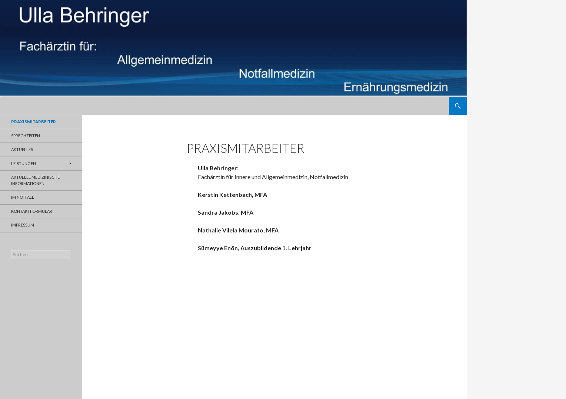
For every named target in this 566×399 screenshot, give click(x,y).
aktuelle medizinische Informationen (35, 180)
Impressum (22, 224)
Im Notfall (22, 197)
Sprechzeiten (25, 135)
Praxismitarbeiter (33, 121)
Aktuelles (22, 149)
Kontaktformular (31, 211)
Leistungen (23, 163)
